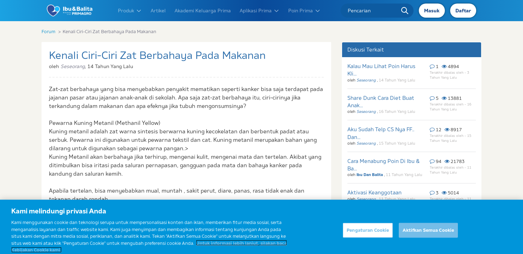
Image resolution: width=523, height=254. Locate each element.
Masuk (432, 10)
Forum (48, 31)
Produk (130, 10)
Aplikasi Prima (259, 10)
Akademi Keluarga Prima (203, 10)
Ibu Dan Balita (370, 174)
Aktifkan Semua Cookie (428, 239)
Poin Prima (304, 10)
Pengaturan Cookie (368, 239)
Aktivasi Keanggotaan (374, 192)
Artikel (158, 10)
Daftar (463, 10)
